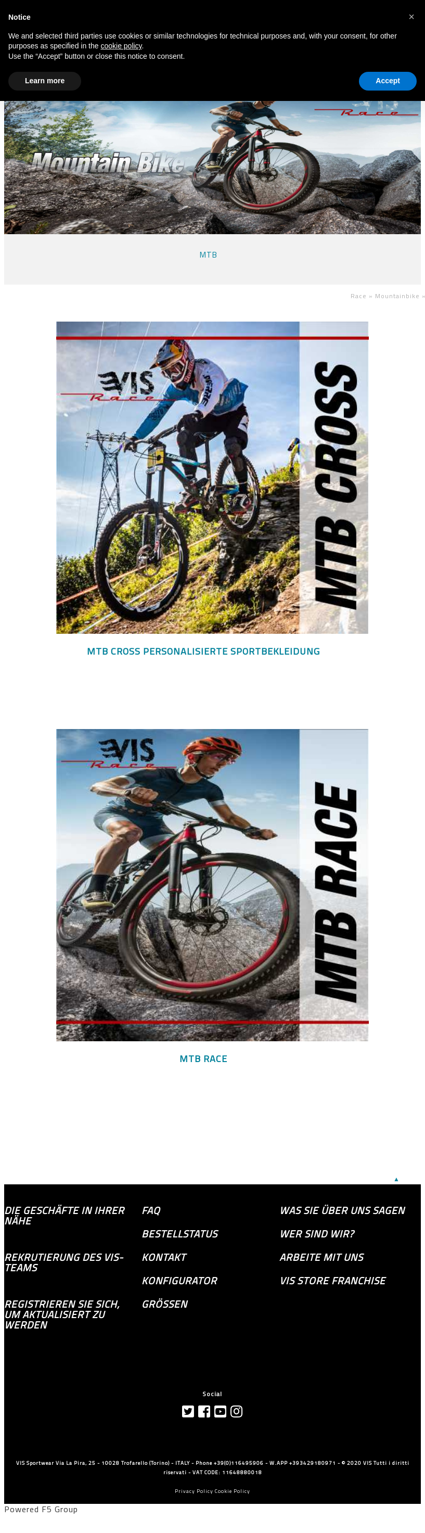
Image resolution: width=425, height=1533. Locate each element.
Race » (363, 296)
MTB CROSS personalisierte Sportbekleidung (203, 651)
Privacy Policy (194, 1491)
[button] (411, 16)
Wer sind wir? (316, 1234)
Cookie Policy (232, 1491)
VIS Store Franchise (332, 1280)
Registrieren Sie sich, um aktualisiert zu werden (62, 1314)
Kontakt (163, 1257)
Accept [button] (388, 80)
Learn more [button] (45, 80)
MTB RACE (203, 1059)
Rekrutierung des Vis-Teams (63, 1262)
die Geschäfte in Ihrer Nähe (64, 1215)
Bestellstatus (179, 1234)
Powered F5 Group (41, 1509)
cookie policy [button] (120, 46)
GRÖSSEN (164, 1304)
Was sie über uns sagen (342, 1210)
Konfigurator (179, 1280)
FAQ (150, 1210)
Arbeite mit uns (321, 1257)
